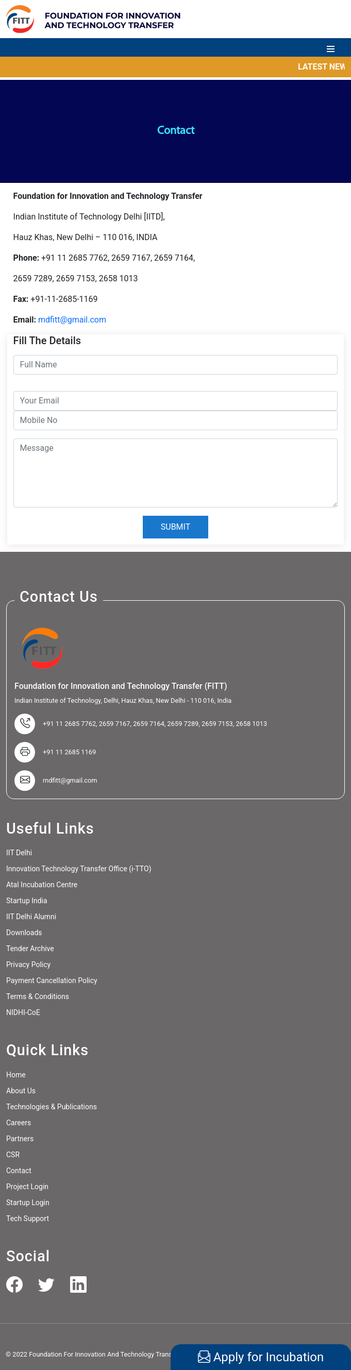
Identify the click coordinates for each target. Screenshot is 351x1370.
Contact (18, 1170)
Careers (18, 1123)
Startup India (26, 901)
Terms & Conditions (37, 996)
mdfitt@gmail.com (72, 320)
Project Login (27, 1186)
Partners (20, 1139)
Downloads (24, 932)
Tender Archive (30, 948)
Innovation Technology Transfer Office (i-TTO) (79, 869)
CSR (13, 1155)
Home (16, 1075)
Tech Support (27, 1218)
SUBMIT (175, 527)
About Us (21, 1091)
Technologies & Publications (51, 1107)
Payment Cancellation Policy (51, 980)
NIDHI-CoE (23, 1012)
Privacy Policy (28, 964)
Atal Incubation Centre (41, 885)
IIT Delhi (19, 853)
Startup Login (27, 1202)
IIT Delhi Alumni (31, 916)
